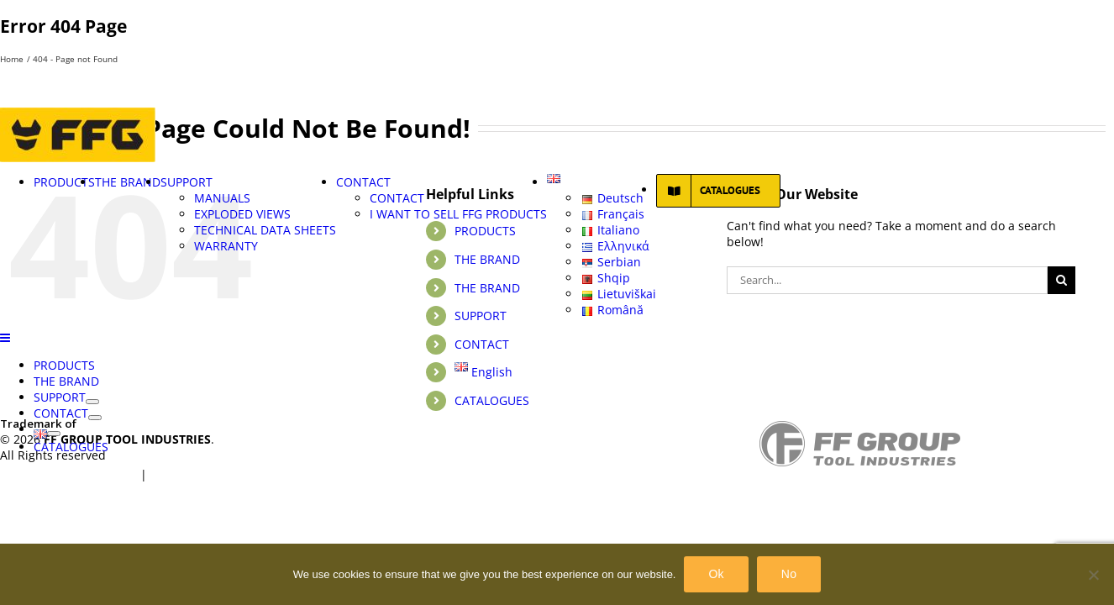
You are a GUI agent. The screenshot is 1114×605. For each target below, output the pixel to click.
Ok (715, 574)
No (788, 574)
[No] (1093, 574)
